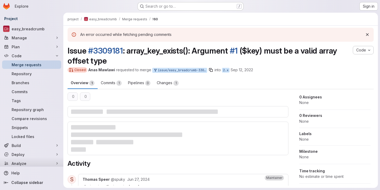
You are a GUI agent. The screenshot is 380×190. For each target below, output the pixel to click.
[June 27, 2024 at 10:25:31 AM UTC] (138, 179)
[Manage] (31, 38)
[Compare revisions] (31, 118)
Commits (111, 83)
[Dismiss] (367, 34)
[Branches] (31, 82)
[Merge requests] (31, 64)
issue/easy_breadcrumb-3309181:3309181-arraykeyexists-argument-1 (180, 70)
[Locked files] (31, 136)
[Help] (31, 173)
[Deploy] (31, 154)
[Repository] (31, 73)
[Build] (31, 145)
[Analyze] (31, 163)
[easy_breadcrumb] (31, 29)
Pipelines (139, 83)
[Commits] (31, 91)
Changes (168, 83)
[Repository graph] (31, 109)
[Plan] (31, 46)
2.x (226, 70)
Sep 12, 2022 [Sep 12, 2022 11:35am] (242, 70)
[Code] (31, 55)
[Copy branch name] (211, 70)
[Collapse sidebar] (31, 182)
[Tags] (31, 100)
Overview (82, 83)
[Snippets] (31, 127)
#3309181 (105, 50)
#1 (234, 50)
